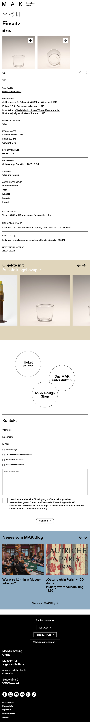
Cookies (5, 717)
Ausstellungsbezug (20, 269)
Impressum (6, 710)
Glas (4, 124)
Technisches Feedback (15, 465)
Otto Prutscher (19, 106)
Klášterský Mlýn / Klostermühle (18, 113)
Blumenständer (10, 185)
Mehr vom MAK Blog (45, 609)
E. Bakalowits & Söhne (28, 102)
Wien (43, 102)
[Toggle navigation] (84, 4)
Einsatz (6, 193)
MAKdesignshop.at (45, 642)
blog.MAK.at (45, 635)
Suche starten (45, 620)
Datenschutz (7, 706)
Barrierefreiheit (8, 713)
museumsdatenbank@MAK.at (14, 672)
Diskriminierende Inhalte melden (19, 454)
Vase (4, 189)
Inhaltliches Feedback (14, 460)
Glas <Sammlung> (11, 91)
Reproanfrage (11, 449)
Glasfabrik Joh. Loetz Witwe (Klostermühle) (37, 110)
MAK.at (45, 628)
